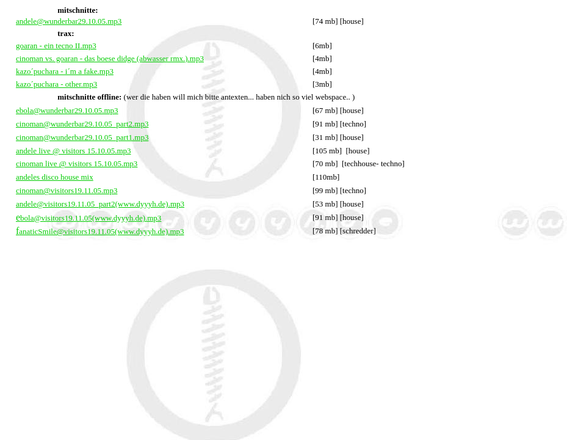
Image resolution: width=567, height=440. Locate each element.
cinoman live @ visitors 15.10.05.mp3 (76, 163)
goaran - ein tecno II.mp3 (56, 45)
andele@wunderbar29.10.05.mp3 (68, 21)
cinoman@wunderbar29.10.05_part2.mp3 (82, 123)
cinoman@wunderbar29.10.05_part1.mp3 (82, 137)
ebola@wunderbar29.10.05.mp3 (67, 110)
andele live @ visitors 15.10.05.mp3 (73, 150)
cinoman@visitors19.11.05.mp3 (66, 190)
